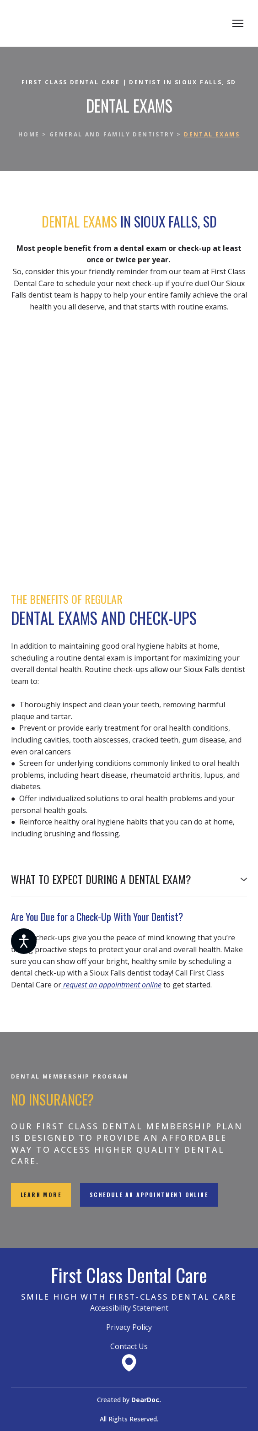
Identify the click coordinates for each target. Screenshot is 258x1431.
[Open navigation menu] (238, 23)
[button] (129, 879)
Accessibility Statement (129, 1308)
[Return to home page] (81, 23)
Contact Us (129, 1346)
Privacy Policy (129, 1327)
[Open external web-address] (129, 1362)
